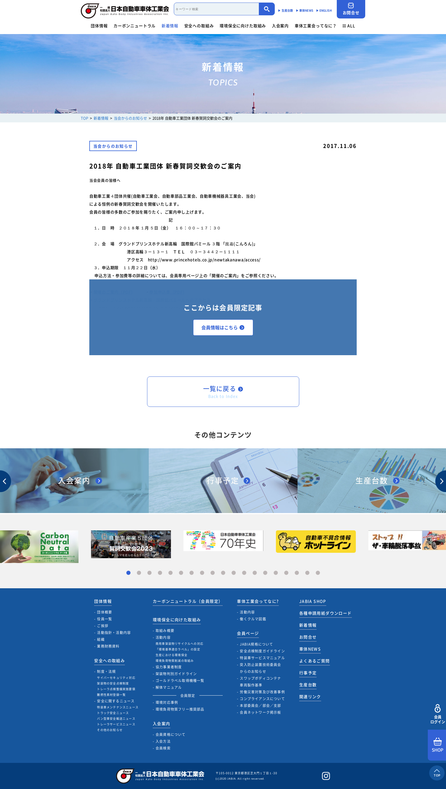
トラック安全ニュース (113, 713)
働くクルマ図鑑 (253, 618)
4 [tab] (160, 573)
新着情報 (170, 25)
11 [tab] (233, 573)
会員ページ (248, 633)
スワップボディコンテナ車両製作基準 (260, 682)
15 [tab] (275, 573)
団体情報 (99, 25)
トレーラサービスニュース (116, 724)
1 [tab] (128, 573)
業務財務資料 (108, 646)
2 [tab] (139, 573)
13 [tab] (254, 573)
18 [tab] (307, 573)
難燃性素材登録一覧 (111, 694)
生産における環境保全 (171, 655)
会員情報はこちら (222, 327)
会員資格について (171, 734)
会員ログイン (437, 714)
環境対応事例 (167, 702)
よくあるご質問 (314, 661)
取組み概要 (165, 630)
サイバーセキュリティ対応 (116, 677)
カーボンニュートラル (134, 25)
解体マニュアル (169, 687)
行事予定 (308, 672)
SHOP (437, 745)
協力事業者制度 (169, 666)
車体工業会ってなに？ (316, 25)
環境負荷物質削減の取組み (175, 660)
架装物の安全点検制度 (113, 683)
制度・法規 (106, 671)
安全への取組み (199, 25)
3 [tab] (149, 573)
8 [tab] (202, 573)
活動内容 (163, 637)
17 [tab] (296, 573)
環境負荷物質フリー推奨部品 (180, 709)
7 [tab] (191, 573)
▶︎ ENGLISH (324, 10)
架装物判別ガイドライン (176, 673)
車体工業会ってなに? (258, 601)
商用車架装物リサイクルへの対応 (179, 643)
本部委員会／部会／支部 (260, 705)
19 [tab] (317, 573)
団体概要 (104, 612)
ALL (349, 25)
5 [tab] (170, 573)
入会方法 (163, 741)
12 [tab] (244, 573)
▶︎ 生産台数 (285, 10)
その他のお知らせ (110, 730)
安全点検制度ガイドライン (262, 651)
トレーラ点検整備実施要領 (116, 689)
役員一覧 (104, 618)
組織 (100, 639)
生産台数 (308, 684)
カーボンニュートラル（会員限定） (188, 601)
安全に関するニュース (116, 701)
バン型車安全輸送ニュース (116, 718)
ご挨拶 (102, 625)
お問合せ (351, 9)
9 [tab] (212, 573)
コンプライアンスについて (262, 698)
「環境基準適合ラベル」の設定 (178, 649)
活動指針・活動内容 (114, 632)
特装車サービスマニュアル (262, 657)
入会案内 (280, 25)
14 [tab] (265, 573)
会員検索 (163, 748)
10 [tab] (223, 573)
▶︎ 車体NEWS (304, 10)
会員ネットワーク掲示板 (260, 712)
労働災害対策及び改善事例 (262, 691)
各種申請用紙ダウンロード (325, 613)
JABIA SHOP (312, 601)
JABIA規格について (256, 644)
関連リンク (310, 696)
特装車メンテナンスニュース (118, 707)
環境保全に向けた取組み (243, 25)
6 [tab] (181, 573)
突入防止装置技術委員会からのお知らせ (260, 668)
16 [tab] (286, 573)
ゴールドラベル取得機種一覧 (180, 680)
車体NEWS (310, 649)
